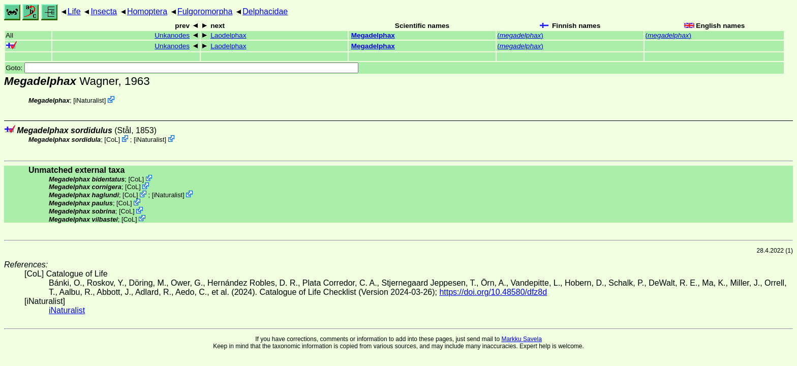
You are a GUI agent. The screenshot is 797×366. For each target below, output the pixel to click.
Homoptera (147, 11)
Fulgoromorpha (205, 11)
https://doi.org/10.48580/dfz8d (493, 292)
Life (74, 11)
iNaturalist (89, 100)
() (520, 35)
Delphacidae (265, 11)
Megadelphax (373, 35)
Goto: (182, 68)
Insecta (103, 11)
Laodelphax (228, 35)
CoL (112, 139)
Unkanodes (172, 35)
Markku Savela (521, 339)
